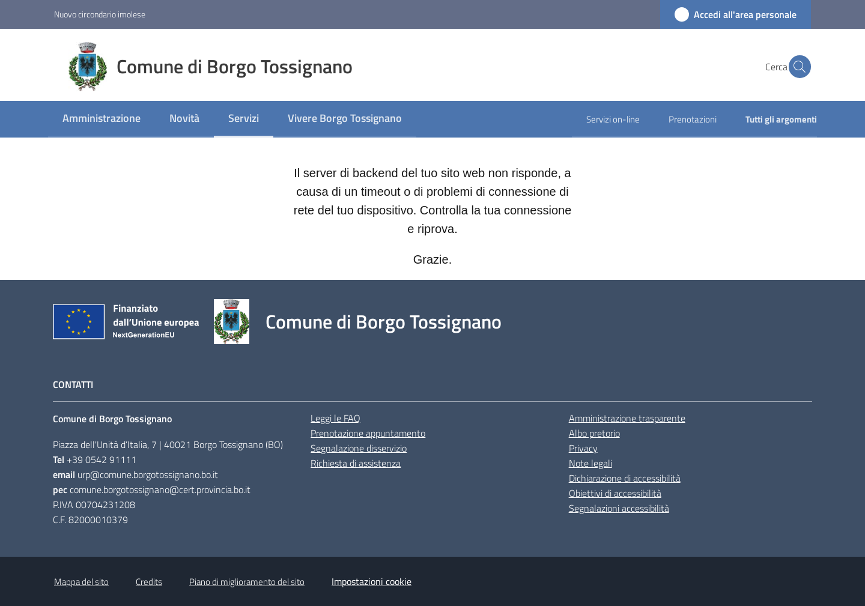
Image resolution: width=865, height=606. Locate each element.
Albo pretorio (594, 433)
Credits (149, 582)
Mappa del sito (81, 582)
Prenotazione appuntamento (368, 433)
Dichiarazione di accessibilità (625, 478)
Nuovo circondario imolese (99, 14)
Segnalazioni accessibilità (619, 508)
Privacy (583, 448)
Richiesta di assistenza (356, 463)
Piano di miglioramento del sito (247, 582)
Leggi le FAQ (335, 418)
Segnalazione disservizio (359, 448)
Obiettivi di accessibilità (615, 493)
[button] (796, 66)
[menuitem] (101, 119)
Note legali (590, 463)
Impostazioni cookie (371, 581)
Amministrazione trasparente (627, 418)
